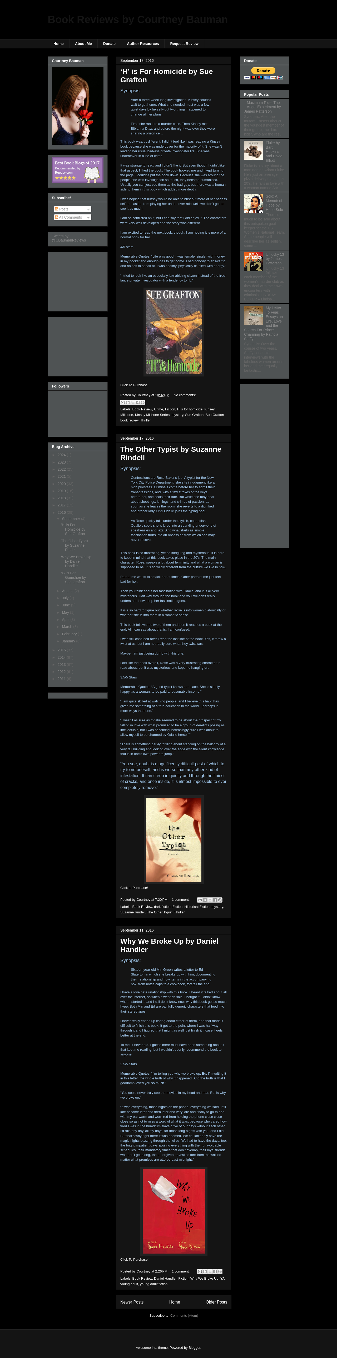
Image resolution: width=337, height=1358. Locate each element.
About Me (83, 44)
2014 (62, 657)
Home (58, 44)
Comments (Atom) (184, 1315)
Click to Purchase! (134, 888)
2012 (62, 672)
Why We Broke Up (204, 1278)
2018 (62, 498)
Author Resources (143, 44)
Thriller (145, 420)
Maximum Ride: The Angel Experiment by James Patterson (262, 107)
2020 (62, 484)
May (66, 612)
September (71, 519)
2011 (62, 679)
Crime (158, 409)
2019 (62, 491)
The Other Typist (159, 912)
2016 (62, 512)
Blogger (194, 1348)
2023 (62, 462)
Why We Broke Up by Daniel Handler (76, 561)
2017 (62, 505)
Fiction (170, 409)
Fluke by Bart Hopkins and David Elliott (274, 152)
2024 (62, 455)
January (69, 641)
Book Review (142, 409)
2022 (62, 469)
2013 (62, 664)
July (66, 598)
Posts (61, 209)
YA (222, 1278)
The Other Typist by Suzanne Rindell (74, 545)
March (67, 627)
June (66, 605)
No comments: (185, 395)
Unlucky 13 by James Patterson (275, 258)
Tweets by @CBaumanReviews (69, 238)
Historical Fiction (197, 907)
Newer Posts (131, 1302)
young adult (129, 1284)
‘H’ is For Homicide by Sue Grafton (73, 529)
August (68, 591)
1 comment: (181, 900)
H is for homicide (189, 409)
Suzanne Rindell (132, 912)
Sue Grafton (194, 415)
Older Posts (216, 1302)
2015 (62, 650)
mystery (177, 415)
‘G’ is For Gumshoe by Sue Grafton (73, 577)
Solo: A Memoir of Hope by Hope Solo (274, 203)
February (70, 634)
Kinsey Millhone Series (152, 415)
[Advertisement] (78, 280)
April (66, 619)
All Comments (68, 217)
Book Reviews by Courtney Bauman (138, 19)
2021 (62, 476)
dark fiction (162, 907)
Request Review (184, 44)
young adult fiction (153, 1284)
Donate (109, 44)
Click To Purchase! (134, 385)
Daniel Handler (165, 1278)
